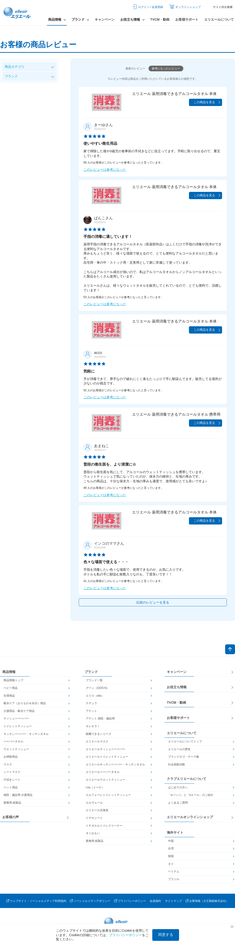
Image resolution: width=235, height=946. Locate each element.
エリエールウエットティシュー (105, 779)
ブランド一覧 (94, 680)
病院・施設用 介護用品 (18, 795)
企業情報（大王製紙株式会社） (209, 901)
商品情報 (9, 672)
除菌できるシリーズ (98, 734)
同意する (165, 935)
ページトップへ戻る (230, 649)
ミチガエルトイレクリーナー (104, 825)
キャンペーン (104, 19)
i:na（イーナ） (95, 787)
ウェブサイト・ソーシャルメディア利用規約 (38, 901)
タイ (171, 864)
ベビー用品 (11, 688)
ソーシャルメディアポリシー (92, 901)
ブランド (11, 76)
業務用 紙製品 (12, 802)
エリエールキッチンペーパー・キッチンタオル (115, 764)
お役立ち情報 (177, 687)
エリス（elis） (95, 695)
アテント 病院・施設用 (100, 718)
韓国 (171, 856)
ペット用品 (11, 787)
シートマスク (12, 772)
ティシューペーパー (16, 718)
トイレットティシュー (18, 726)
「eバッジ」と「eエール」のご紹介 (190, 795)
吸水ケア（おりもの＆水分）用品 (25, 703)
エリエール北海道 (97, 810)
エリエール (18, 13)
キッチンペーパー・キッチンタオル (26, 734)
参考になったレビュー (166, 68)
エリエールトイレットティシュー (107, 756)
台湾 (171, 848)
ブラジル (173, 879)
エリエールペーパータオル (103, 772)
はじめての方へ (178, 787)
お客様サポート (186, 19)
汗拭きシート (12, 779)
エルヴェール (94, 802)
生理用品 (9, 695)
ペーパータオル (13, 741)
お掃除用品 (11, 756)
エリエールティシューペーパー (105, 749)
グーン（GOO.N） (97, 688)
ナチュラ (91, 703)
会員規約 (155, 901)
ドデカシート (94, 818)
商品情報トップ (13, 680)
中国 (171, 841)
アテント (91, 711)
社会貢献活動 (176, 764)
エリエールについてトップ (185, 741)
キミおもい (93, 833)
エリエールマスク (97, 741)
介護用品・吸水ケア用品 (19, 711)
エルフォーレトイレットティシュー (108, 795)
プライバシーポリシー (132, 901)
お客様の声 (10, 817)
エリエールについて (219, 19)
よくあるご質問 (178, 802)
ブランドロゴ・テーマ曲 (183, 756)
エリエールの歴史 (179, 749)
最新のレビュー (135, 68)
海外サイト (175, 832)
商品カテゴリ (14, 66)
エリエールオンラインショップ (190, 817)
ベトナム (173, 871)
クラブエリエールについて (186, 779)
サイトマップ (173, 901)
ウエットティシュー (16, 749)
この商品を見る (204, 102)
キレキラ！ (93, 726)
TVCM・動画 (159, 19)
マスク (8, 764)
